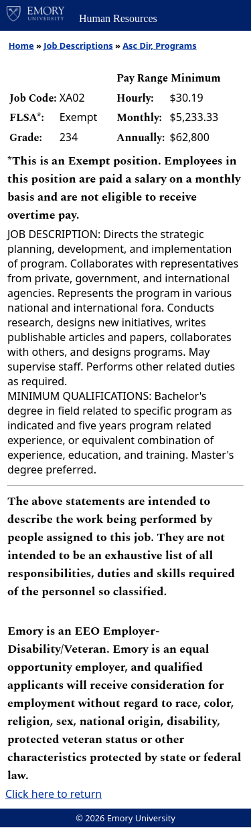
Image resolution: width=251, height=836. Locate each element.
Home (21, 45)
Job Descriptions (78, 45)
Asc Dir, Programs (159, 45)
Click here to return (53, 794)
